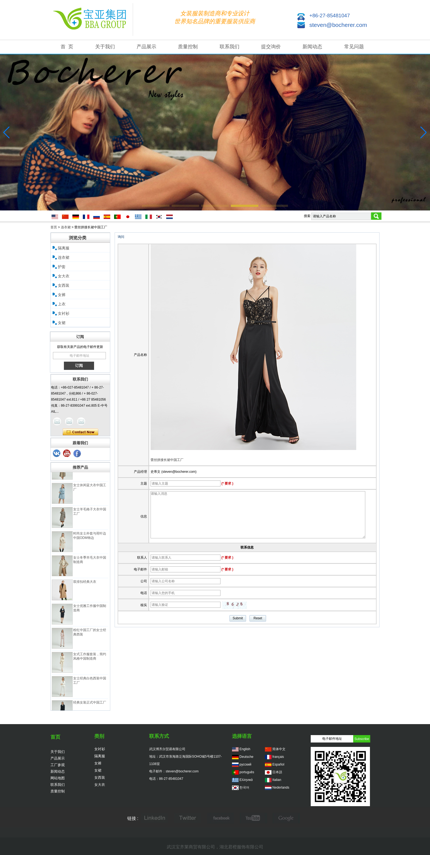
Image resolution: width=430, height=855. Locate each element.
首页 (53, 227)
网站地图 (57, 778)
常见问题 (354, 46)
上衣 (62, 304)
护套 (62, 267)
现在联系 (80, 432)
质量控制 (188, 46)
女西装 (63, 285)
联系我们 (229, 46)
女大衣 (63, 276)
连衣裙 (66, 227)
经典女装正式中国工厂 (89, 705)
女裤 (62, 294)
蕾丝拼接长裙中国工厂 (167, 460)
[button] (155, 206)
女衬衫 (63, 313)
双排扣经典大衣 (84, 584)
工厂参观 (57, 765)
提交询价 (271, 46)
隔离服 (63, 248)
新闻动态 (312, 46)
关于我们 (105, 46)
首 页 (67, 46)
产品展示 (146, 46)
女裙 (62, 322)
